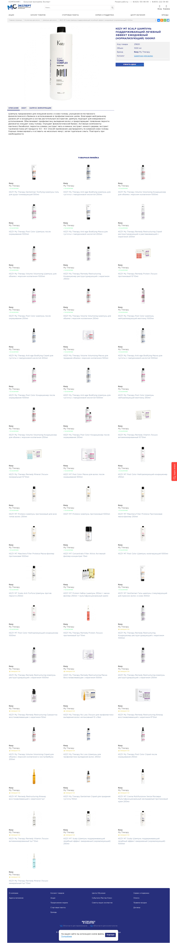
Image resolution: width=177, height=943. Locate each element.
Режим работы (121, 2)
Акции (11, 15)
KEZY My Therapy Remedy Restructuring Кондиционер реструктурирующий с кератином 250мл (86, 276)
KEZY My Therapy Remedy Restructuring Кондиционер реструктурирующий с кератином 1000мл (141, 635)
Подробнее (66, 936)
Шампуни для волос (50, 20)
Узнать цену (129, 64)
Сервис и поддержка (104, 15)
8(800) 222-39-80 (160, 2)
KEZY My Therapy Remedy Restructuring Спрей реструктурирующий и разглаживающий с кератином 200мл (140, 234)
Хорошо (110, 935)
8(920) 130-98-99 (141, 2)
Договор (136, 907)
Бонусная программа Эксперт (37, 2)
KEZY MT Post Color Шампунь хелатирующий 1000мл (143, 554)
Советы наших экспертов (102, 903)
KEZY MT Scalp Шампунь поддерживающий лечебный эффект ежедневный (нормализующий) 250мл (87, 841)
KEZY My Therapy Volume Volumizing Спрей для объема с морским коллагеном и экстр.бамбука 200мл (31, 757)
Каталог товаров (38, 15)
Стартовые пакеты (70, 15)
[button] (174, 471)
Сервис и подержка (141, 893)
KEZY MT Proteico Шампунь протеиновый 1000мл (86, 514)
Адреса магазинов (16, 898)
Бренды (165, 15)
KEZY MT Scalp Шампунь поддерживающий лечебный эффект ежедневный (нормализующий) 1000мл (96, 20)
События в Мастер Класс (102, 898)
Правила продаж (140, 903)
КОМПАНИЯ (14, 2)
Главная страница (15, 20)
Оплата (136, 898)
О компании (13, 893)
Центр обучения (137, 15)
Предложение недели (59, 903)
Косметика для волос (32, 20)
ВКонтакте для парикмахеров (73, 926)
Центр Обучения (98, 893)
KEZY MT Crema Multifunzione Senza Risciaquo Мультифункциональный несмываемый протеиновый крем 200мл (143, 799)
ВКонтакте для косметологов (103, 926)
